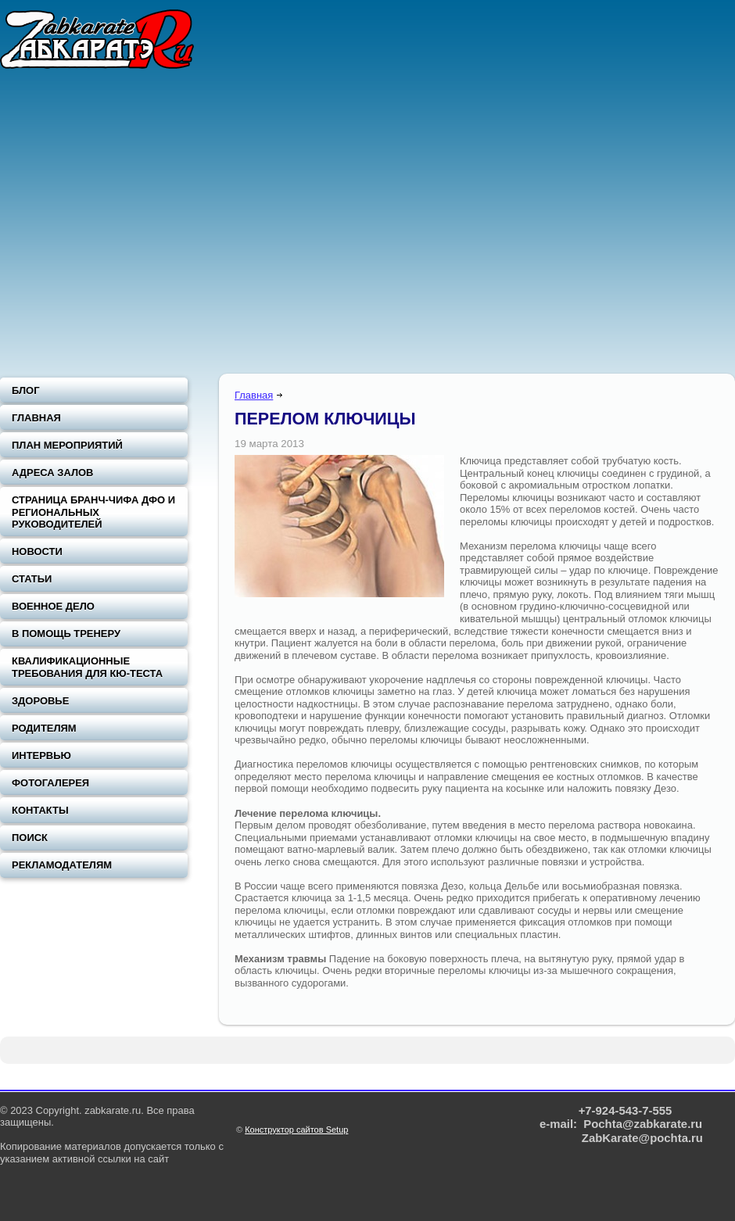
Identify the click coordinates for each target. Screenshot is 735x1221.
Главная (254, 395)
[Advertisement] (146, 224)
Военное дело (53, 606)
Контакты (40, 810)
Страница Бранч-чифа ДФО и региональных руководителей (93, 512)
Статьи (32, 579)
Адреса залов (52, 472)
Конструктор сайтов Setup (296, 1129)
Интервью (41, 755)
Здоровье (40, 701)
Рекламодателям (62, 865)
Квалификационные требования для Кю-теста (87, 667)
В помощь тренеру (66, 633)
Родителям (44, 728)
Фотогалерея (50, 783)
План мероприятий (67, 445)
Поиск (30, 837)
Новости (37, 551)
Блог (26, 390)
